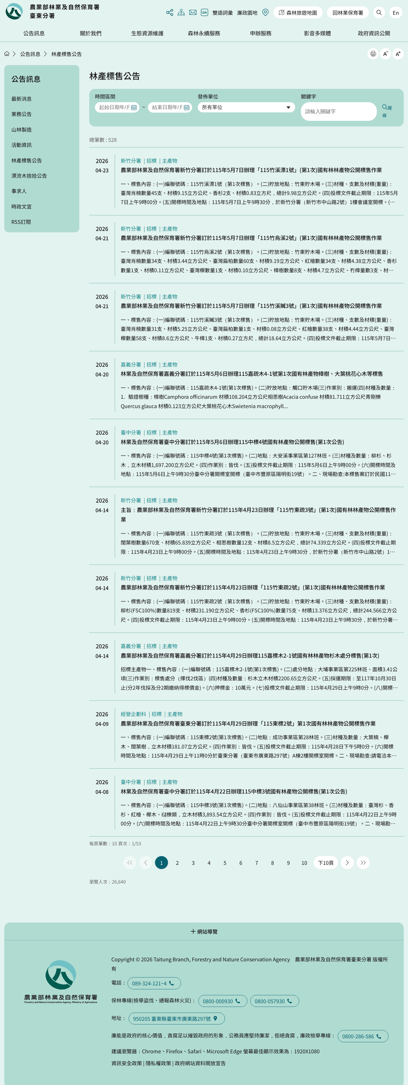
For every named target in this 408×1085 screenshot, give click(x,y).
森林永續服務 (204, 33)
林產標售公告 (66, 53)
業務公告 (21, 113)
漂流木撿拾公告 (29, 175)
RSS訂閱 (21, 221)
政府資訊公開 (374, 33)
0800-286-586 (363, 1028)
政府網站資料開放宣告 (200, 1054)
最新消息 (21, 98)
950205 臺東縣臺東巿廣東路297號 (176, 1010)
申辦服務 (260, 33)
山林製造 (21, 129)
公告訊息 (34, 33)
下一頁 (347, 854)
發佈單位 (208, 96)
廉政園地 (247, 12)
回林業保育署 (348, 12)
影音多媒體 (317, 33)
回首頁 (52, 11)
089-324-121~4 (154, 975)
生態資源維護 (147, 33)
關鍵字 (308, 96)
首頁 (6, 53)
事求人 (19, 190)
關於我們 (90, 33)
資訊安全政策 (126, 1054)
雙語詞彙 (222, 12)
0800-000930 (223, 992)
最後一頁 (363, 854)
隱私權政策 (158, 1054)
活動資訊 (21, 144)
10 (304, 854)
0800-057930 (275, 992)
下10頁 (326, 854)
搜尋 (393, 107)
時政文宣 (21, 206)
